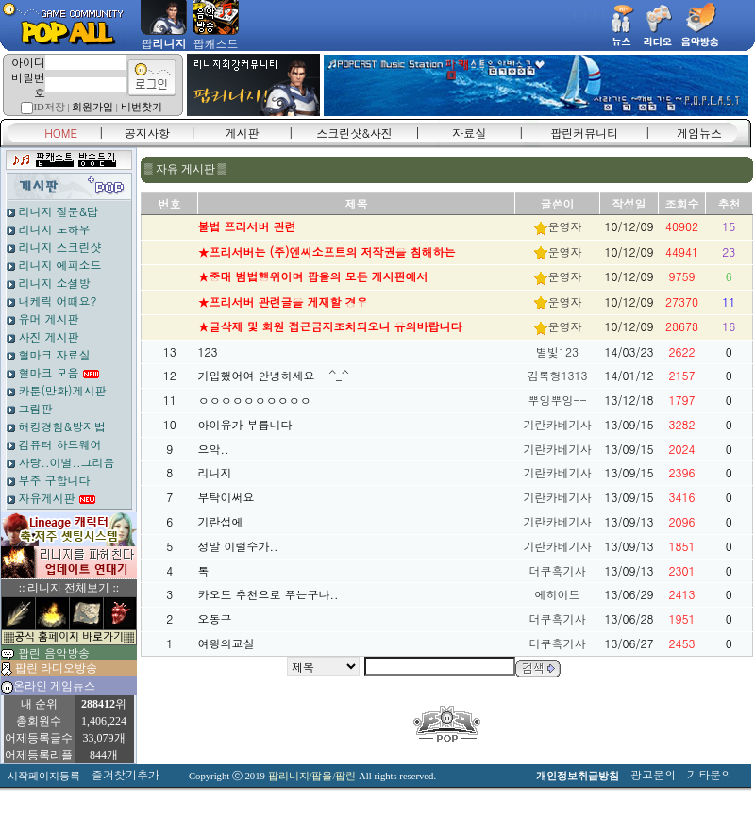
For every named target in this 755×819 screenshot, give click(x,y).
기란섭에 (220, 521)
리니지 (215, 472)
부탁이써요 (226, 497)
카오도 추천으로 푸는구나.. (268, 594)
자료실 (469, 133)
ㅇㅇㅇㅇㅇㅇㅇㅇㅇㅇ (254, 400)
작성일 (629, 203)
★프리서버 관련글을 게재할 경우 (283, 301)
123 (208, 351)
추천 (729, 203)
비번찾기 (141, 107)
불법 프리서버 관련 (247, 226)
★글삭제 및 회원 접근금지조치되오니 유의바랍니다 (330, 326)
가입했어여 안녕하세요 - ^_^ (273, 375)
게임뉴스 (699, 133)
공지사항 (147, 133)
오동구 (215, 618)
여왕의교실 (226, 643)
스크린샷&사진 (354, 133)
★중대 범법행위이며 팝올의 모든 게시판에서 (313, 276)
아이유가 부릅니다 (245, 424)
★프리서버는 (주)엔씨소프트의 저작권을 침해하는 (327, 251)
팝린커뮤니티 (584, 133)
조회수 (682, 203)
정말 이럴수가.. (238, 546)
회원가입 (92, 107)
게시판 (243, 133)
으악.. (213, 449)
